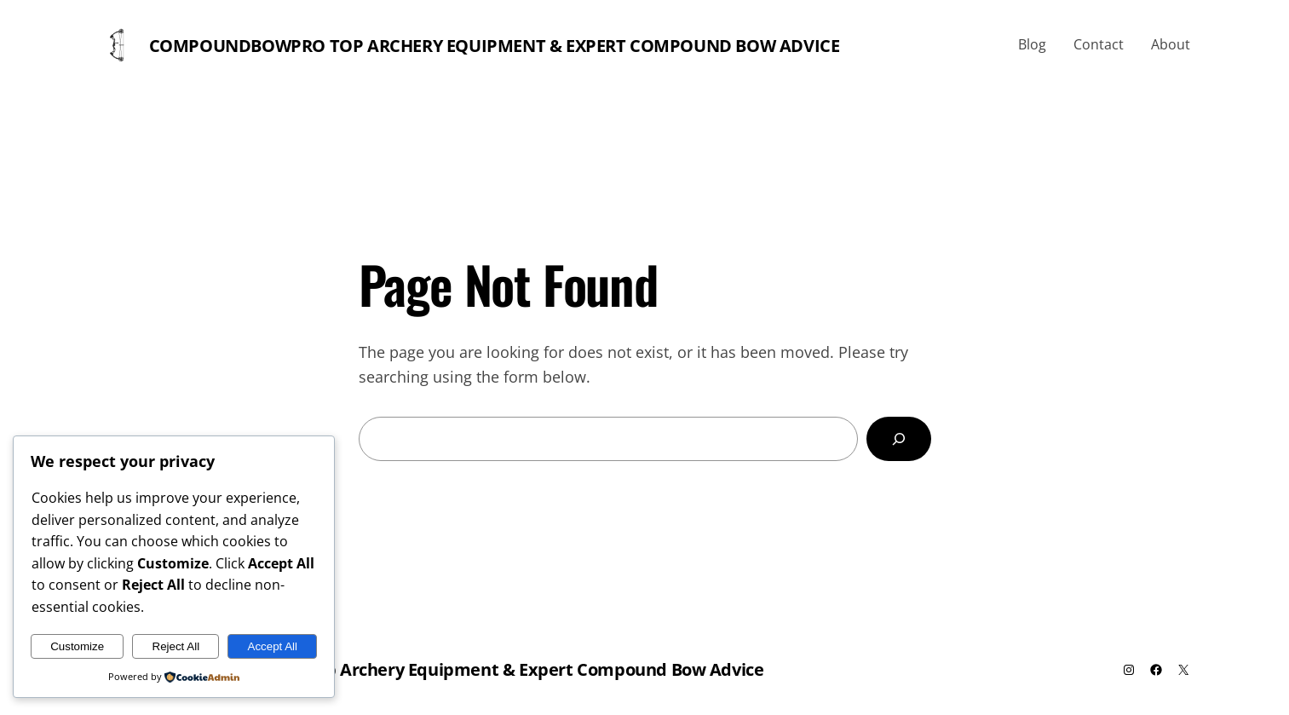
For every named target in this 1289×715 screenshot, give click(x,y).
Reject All (176, 646)
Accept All (273, 646)
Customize (77, 646)
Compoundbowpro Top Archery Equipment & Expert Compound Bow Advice (494, 45)
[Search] (898, 439)
